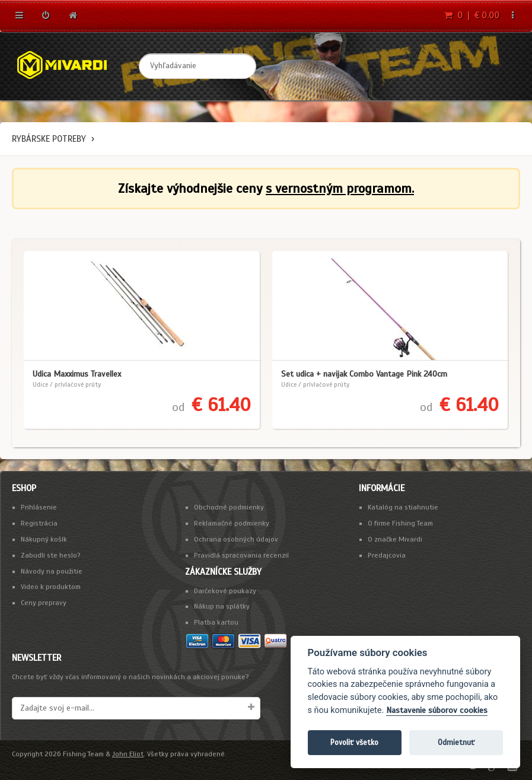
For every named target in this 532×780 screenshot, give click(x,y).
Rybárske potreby (49, 138)
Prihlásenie (39, 507)
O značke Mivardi (395, 539)
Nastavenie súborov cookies (437, 710)
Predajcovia (387, 555)
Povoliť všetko (354, 742)
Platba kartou (216, 622)
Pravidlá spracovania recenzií (241, 555)
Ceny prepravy (43, 602)
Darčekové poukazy (225, 591)
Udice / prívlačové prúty (67, 384)
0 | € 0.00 (471, 15)
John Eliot (128, 754)
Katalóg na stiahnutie (403, 507)
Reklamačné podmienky (231, 523)
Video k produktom (51, 586)
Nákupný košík (44, 539)
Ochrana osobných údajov (236, 539)
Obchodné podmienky (229, 507)
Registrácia (39, 523)
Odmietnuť (456, 742)
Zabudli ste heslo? (51, 555)
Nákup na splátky (222, 606)
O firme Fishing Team (400, 523)
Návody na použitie (51, 571)
